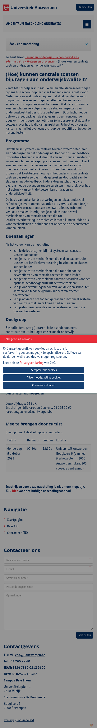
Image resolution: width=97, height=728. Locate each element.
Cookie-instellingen (43, 385)
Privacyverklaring (32, 363)
